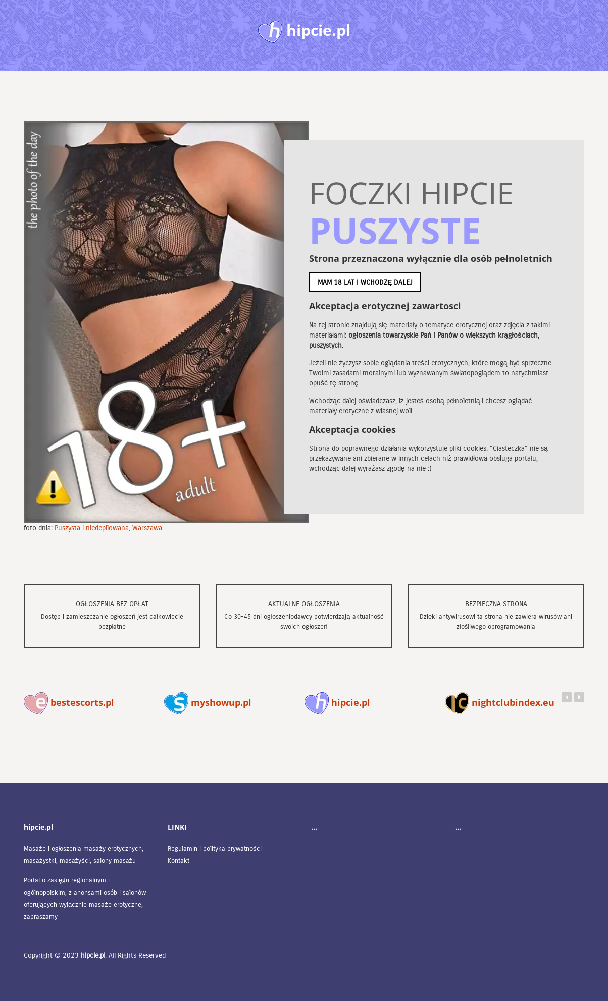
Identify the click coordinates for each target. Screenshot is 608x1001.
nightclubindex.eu (499, 702)
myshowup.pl (207, 702)
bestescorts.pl (69, 702)
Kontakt (178, 861)
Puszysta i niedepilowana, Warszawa (108, 528)
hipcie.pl (337, 702)
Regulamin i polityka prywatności (215, 849)
